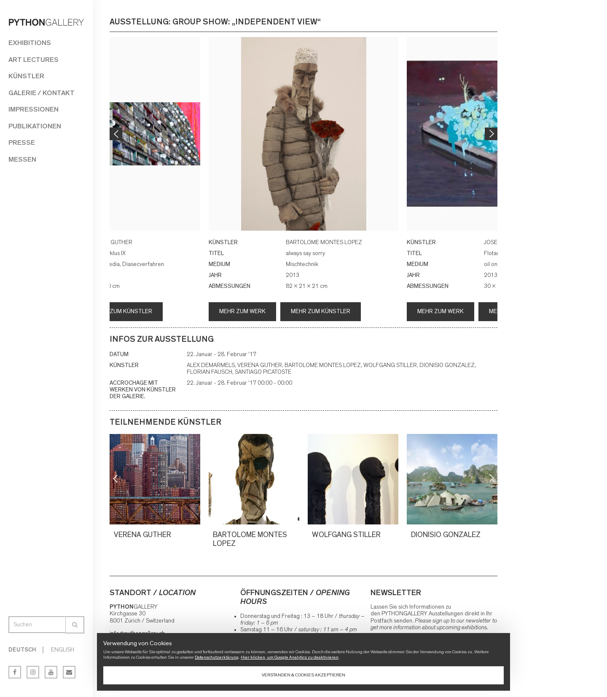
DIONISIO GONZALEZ (447, 535)
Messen (22, 159)
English (62, 650)
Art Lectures (33, 59)
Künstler (26, 76)
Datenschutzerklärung (217, 657)
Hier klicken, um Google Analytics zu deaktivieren (289, 657)
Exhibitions (29, 42)
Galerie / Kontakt (41, 92)
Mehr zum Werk (242, 311)
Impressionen (33, 109)
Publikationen (34, 126)
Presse (21, 142)
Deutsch (22, 650)
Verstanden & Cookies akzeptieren (303, 675)
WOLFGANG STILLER (347, 535)
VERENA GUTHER (143, 535)
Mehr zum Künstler (122, 311)
